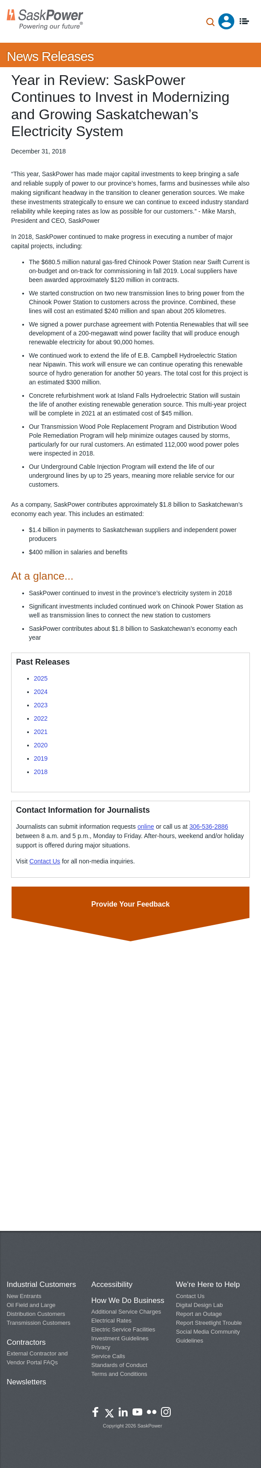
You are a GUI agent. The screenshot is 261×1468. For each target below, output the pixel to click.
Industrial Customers (41, 1284)
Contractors (26, 1342)
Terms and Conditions (119, 1374)
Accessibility (112, 1284)
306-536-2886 (208, 826)
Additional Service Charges (126, 1311)
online (145, 826)
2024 (41, 691)
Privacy (100, 1347)
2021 (41, 731)
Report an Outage (199, 1314)
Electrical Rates (111, 1320)
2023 (41, 705)
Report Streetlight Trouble (209, 1322)
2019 (41, 758)
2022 (41, 718)
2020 (41, 745)
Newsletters (26, 1382)
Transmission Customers (38, 1322)
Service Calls (108, 1356)
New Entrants (24, 1296)
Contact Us (44, 861)
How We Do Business (127, 1300)
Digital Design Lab (199, 1305)
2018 (41, 771)
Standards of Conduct (119, 1365)
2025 (41, 678)
